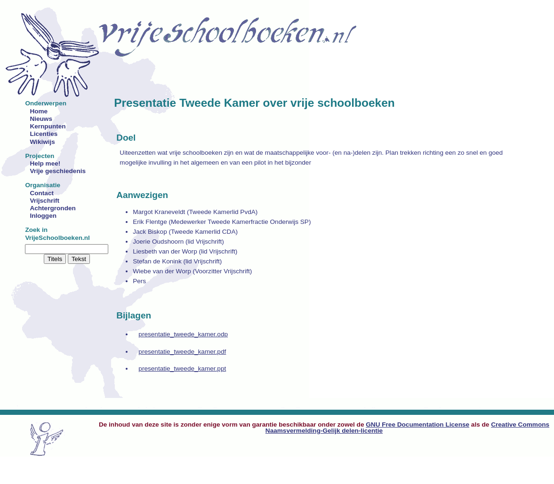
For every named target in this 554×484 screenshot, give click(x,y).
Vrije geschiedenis (58, 171)
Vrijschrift (44, 200)
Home (39, 111)
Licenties (43, 133)
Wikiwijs (42, 141)
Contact (42, 193)
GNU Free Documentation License (417, 424)
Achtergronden (52, 208)
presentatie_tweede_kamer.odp (183, 334)
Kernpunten (47, 126)
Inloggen (43, 215)
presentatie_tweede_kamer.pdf (182, 351)
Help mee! (45, 163)
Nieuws (41, 118)
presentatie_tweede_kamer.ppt (182, 368)
